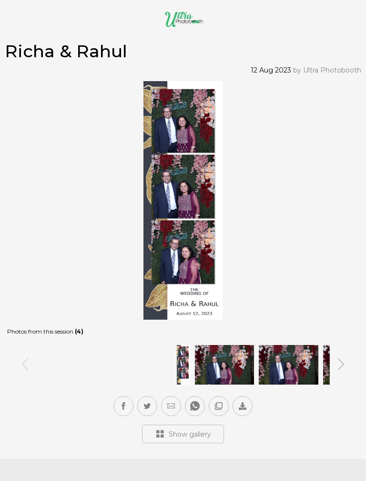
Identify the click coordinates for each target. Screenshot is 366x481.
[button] (171, 406)
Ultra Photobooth (332, 70)
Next (341, 363)
